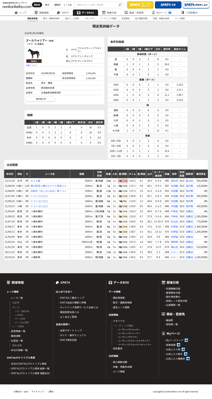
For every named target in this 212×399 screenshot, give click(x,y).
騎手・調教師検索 (51, 18)
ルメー (174, 252)
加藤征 (189, 211)
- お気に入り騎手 (173, 354)
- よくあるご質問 (67, 316)
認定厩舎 (126, 18)
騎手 (47, 4)
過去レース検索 (72, 18)
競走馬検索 (33, 18)
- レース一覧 (16, 297)
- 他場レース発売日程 (175, 300)
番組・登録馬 (134, 12)
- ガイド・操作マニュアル (72, 335)
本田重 (174, 185)
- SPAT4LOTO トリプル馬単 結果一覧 (29, 368)
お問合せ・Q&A (21, 391)
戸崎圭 (174, 211)
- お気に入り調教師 (174, 358)
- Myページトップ (173, 340)
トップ (20, 12)
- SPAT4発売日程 (67, 340)
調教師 (57, 4)
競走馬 (37, 4)
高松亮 (174, 180)
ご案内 (50, 391)
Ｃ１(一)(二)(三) (39, 196)
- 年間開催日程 (172, 288)
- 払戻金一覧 (16, 340)
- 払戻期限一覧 (172, 305)
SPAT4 (63, 12)
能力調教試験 (141, 18)
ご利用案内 (189, 12)
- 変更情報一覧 (17, 331)
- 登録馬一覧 (171, 324)
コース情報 (180, 18)
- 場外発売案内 (172, 296)
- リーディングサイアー (127, 336)
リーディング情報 (108, 18)
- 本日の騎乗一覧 (19, 350)
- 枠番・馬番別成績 (121, 366)
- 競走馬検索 (118, 297)
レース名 (68, 4)
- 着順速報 (15, 335)
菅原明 (174, 242)
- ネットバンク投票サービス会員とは (78, 307)
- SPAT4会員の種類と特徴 (72, 302)
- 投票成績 (169, 344)
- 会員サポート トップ (70, 330)
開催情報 (41, 12)
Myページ (161, 12)
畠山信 (189, 180)
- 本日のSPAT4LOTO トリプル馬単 (28, 363)
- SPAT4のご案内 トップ (71, 297)
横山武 (174, 247)
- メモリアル (118, 321)
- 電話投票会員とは (68, 312)
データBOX (85, 12)
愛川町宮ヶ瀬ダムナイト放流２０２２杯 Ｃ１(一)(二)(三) (50, 186)
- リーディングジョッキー (128, 329)
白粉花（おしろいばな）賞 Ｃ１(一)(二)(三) (50, 191)
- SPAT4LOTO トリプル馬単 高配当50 (30, 373)
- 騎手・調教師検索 (121, 302)
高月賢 (189, 185)
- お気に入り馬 (172, 349)
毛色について (31, 65)
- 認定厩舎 (116, 348)
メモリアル (89, 18)
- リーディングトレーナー (128, 333)
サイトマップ (38, 391)
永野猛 (174, 226)
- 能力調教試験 (119, 362)
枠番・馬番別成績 (161, 18)
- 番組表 (168, 320)
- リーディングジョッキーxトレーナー (134, 344)
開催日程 (109, 12)
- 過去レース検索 (120, 307)
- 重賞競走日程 (172, 292)
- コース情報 (118, 371)
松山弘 (174, 221)
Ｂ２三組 (35, 180)
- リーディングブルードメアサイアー (133, 340)
